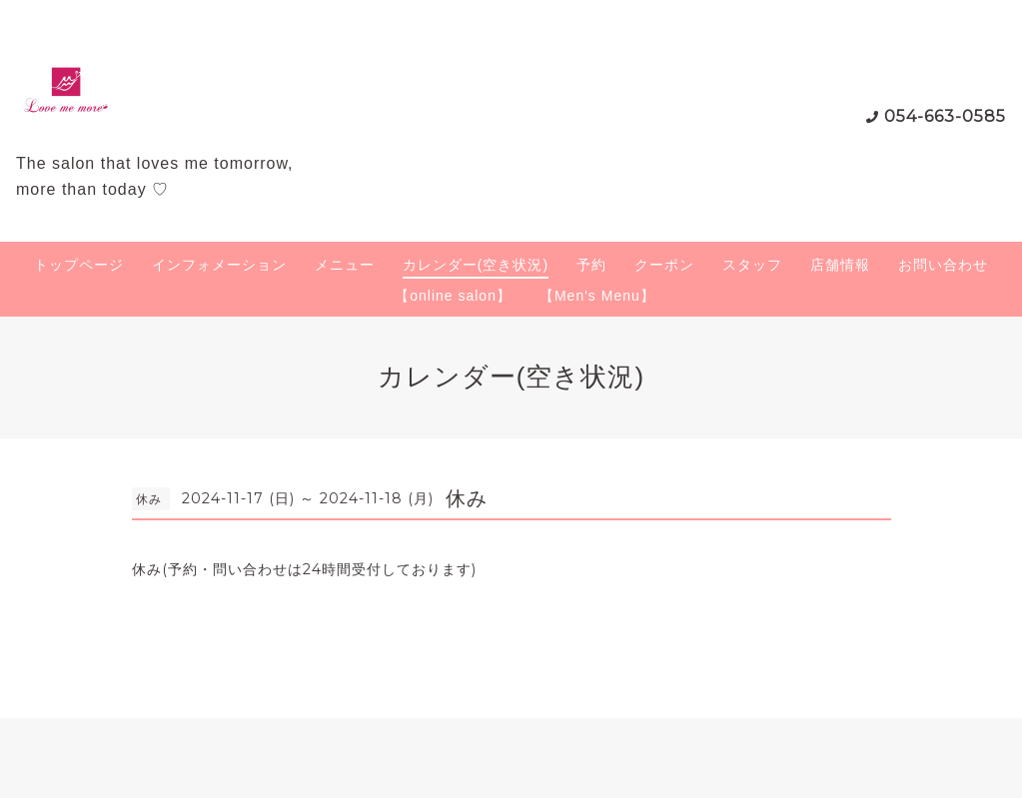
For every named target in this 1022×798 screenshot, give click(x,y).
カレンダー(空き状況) (475, 265)
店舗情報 (840, 265)
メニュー (345, 265)
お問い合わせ (943, 265)
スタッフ (752, 265)
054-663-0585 (945, 116)
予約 (591, 265)
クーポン (664, 265)
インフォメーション (219, 265)
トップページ (79, 265)
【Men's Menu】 (597, 296)
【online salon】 (453, 296)
